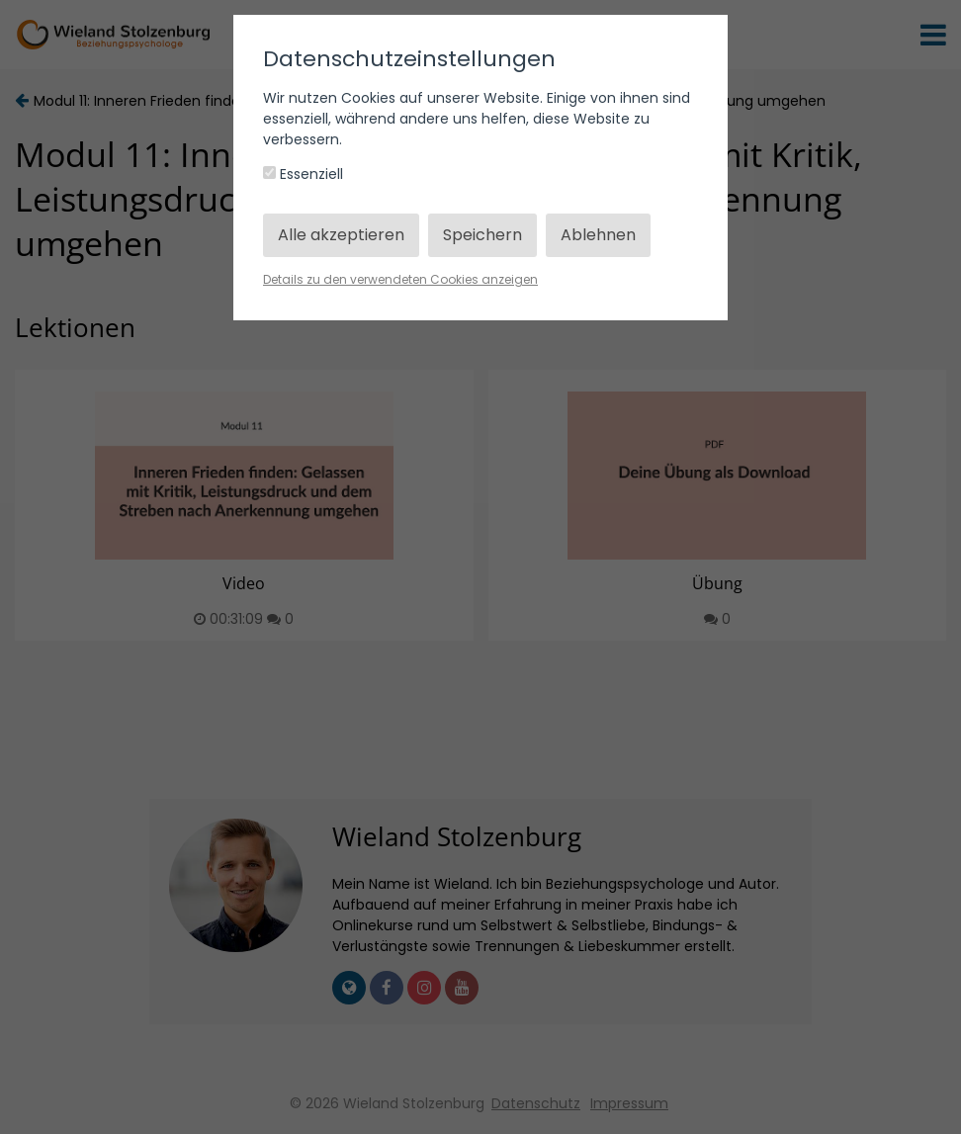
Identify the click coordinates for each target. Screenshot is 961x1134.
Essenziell (303, 174)
